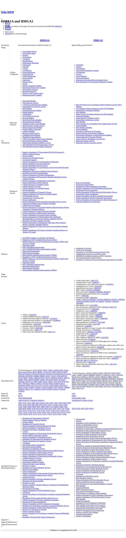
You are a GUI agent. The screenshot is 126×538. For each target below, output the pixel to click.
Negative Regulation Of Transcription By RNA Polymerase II (43, 152)
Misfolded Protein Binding (32, 137)
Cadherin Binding (29, 131)
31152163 (104, 294)
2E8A (37, 403)
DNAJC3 (63, 374)
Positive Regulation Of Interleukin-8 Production (39, 181)
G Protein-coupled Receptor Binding (35, 105)
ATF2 (109, 373)
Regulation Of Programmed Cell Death (36, 418)
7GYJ (39, 412)
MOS (36, 382)
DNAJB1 (42, 374)
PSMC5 (39, 384)
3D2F (69, 403)
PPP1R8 (80, 384)
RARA (107, 384)
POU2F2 (112, 383)
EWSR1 (91, 377)
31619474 (32, 315)
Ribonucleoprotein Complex (32, 95)
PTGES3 (45, 384)
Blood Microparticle (29, 91)
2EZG (87, 408)
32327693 (93, 305)
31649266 (91, 339)
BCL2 (35, 372)
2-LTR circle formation (84, 250)
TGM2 (44, 387)
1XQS (29, 403)
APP (105, 373)
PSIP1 (97, 384)
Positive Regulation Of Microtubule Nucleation (39, 213)
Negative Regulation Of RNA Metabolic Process (39, 490)
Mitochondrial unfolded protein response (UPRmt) (40, 255)
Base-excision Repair (83, 183)
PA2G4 (88, 383)
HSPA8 (30, 380)
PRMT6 (92, 384)
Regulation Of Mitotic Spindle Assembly (36, 221)
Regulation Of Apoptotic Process (34, 424)
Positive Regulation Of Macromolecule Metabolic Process (42, 433)
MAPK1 (98, 381)
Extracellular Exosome (30, 89)
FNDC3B (60, 376)
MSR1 (40, 382)
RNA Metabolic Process (84, 478)
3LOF (25, 405)
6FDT (24, 408)
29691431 (93, 298)
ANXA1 (89, 373)
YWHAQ (62, 389)
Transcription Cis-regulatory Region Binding (91, 493)
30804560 (84, 296)
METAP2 (105, 381)
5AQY (65, 405)
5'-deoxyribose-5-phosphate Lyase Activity (90, 139)
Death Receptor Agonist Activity (34, 126)
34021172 (38, 330)
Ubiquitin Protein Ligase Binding (34, 124)
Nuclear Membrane (82, 78)
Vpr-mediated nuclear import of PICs (88, 258)
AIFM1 (39, 370)
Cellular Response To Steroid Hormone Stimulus (39, 211)
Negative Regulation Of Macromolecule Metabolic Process (43, 456)
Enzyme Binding (28, 118)
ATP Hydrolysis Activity (31, 116)
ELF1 (79, 377)
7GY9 (43, 410)
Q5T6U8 (90, 400)
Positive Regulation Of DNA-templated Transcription (94, 198)
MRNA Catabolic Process (31, 154)
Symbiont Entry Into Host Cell (33, 198)
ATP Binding (27, 114)
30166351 (95, 282)
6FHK (29, 408)
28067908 (46, 322)
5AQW (55, 405)
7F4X (54, 408)
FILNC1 (54, 376)
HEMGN (54, 378)
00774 (20, 396)
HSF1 (26, 380)
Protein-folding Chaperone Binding (35, 420)
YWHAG (55, 389)
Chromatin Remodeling (84, 514)
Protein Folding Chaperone (32, 129)
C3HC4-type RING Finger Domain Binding (37, 139)
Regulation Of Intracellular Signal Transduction (39, 517)
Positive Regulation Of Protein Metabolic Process (39, 479)
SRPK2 (100, 386)
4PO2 (41, 405)
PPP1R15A (26, 384)
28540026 (56, 320)
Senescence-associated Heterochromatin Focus (92, 80)
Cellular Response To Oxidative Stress (36, 184)
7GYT (35, 414)
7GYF (20, 412)
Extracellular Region (30, 51)
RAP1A (62, 384)
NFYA (120, 381)
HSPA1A (45, 40)
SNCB (51, 385)
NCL (110, 381)
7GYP (68, 412)
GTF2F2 (98, 377)
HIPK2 (110, 377)
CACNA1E (47, 372)
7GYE (67, 410)
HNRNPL (120, 379)
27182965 (97, 332)
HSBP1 (20, 380)
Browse (7, 24)
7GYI (35, 412)
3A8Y (47, 403)
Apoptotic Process (29, 477)
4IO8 (33, 405)
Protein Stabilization (29, 200)
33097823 (97, 288)
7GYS (30, 414)
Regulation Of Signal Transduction (34, 502)
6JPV (42, 408)
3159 (73, 393)
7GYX (55, 414)
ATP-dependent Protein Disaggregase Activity (38, 145)
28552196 (79, 360)
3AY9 (60, 403)
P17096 (83, 400)
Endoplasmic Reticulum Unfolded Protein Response (40, 171)
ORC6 (83, 383)
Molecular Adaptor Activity (85, 141)
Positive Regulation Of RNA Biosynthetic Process (93, 450)
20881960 (107, 299)
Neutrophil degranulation (31, 251)
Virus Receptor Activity (31, 103)
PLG (67, 382)
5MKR (56, 407)
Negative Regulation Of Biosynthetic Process (38, 452)
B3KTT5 (27, 400)
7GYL (48, 412)
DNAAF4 (21, 374)
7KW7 (60, 414)
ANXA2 (95, 373)
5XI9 (65, 407)
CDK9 (53, 372)
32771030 (47, 326)
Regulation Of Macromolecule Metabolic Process (39, 439)
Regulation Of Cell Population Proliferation (91, 503)
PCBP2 (99, 383)
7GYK (43, 412)
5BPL (38, 407)
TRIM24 (67, 387)
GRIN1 (30, 378)
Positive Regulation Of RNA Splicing (35, 183)
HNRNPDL (112, 379)
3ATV (56, 403)
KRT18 (51, 380)
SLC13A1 (39, 385)
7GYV (44, 414)
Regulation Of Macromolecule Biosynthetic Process (40, 498)
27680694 (96, 290)
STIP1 (20, 387)
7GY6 (29, 410)
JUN (88, 381)
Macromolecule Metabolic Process (87, 491)
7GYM (53, 412)
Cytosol (25, 69)
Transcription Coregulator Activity (87, 118)
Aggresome (26, 80)
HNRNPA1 (88, 379)
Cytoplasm (26, 59)
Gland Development (83, 501)
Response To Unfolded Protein (33, 158)
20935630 (92, 292)
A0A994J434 (76, 400)
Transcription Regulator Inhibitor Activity (37, 143)
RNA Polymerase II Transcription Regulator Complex (94, 82)
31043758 (89, 290)
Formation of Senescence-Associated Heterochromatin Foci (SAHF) (99, 260)
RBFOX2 (119, 384)
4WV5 (45, 405)
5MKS (61, 407)
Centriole (26, 67)
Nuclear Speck (27, 82)
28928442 (90, 332)
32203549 (97, 286)
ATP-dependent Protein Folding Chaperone (37, 146)
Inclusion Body (28, 78)
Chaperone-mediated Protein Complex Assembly (39, 204)
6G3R (34, 408)
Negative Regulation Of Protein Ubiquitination (38, 175)
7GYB (52, 410)
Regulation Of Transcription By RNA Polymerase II (93, 467)
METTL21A (29, 382)
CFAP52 (59, 372)
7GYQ (20, 414)
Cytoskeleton (27, 70)
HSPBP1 (37, 380)
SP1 (93, 386)
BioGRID (8, 34)
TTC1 (32, 389)
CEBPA (79, 375)
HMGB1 (116, 377)
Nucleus (25, 55)
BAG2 (20, 372)
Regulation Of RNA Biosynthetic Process (90, 436)
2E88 (33, 403)
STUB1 (25, 387)
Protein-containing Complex (32, 86)
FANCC (48, 376)
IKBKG (42, 380)
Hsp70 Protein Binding (30, 469)
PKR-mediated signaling (31, 253)
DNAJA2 (28, 374)
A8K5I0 (21, 400)
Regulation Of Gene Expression (87, 190)
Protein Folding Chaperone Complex (35, 435)
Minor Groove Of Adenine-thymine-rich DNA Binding (94, 114)
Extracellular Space (29, 53)
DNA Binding (80, 112)
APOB (56, 370)
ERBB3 (42, 376)
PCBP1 (94, 383)
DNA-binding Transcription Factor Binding (90, 507)
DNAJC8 (119, 375)
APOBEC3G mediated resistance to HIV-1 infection (93, 256)
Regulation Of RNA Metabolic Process (89, 423)
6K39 (46, 408)
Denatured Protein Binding (32, 122)
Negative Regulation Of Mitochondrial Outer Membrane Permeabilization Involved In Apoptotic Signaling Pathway (42, 218)
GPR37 (25, 378)
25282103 (115, 301)
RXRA (89, 386)
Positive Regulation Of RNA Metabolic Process (92, 469)
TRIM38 (21, 389)
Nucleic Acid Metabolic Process (87, 425)
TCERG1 (38, 387)
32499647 (91, 336)
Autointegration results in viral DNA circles (91, 254)
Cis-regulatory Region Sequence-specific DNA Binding (95, 108)
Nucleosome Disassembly (85, 184)
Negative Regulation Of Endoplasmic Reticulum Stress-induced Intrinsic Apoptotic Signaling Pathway (44, 223)
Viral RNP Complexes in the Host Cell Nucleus (39, 238)
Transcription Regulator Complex (87, 70)
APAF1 (45, 370)
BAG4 (30, 372)
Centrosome (27, 65)
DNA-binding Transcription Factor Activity (90, 505)
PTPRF (56, 384)
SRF (96, 386)
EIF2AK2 (21, 376)
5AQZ (20, 407)
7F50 (62, 408)
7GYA (48, 410)
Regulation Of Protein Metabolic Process (36, 468)
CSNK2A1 (98, 375)
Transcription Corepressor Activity (34, 107)
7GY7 (34, 410)
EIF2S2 (74, 377)
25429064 (79, 303)
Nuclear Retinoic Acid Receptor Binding (89, 133)
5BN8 (29, 407)
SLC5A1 (46, 385)
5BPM (43, 407)
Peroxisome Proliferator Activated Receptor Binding (94, 135)
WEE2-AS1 (80, 388)
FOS (65, 376)
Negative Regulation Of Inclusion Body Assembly (40, 215)
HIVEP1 (60, 378)
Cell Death (26, 492)
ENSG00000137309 (79, 398)
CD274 (117, 373)
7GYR (25, 414)
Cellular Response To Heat (32, 186)
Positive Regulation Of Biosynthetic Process (38, 454)
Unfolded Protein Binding (31, 135)
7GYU (39, 414)
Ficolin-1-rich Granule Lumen (33, 93)
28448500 (100, 347)
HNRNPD (104, 379)
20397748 (93, 301)
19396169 (121, 299)
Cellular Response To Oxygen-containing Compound (40, 500)
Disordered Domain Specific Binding (35, 141)
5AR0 (25, 407)
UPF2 (74, 388)
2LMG (42, 403)
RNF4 (84, 386)
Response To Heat (29, 483)
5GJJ (51, 407)
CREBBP (91, 375)
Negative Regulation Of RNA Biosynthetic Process (40, 508)
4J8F (36, 405)
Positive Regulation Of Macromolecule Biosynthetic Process (96, 192)
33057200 (101, 322)
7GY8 (38, 410)
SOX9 (61, 385)
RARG (112, 384)
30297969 (104, 337)
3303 (20, 393)
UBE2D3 (37, 389)
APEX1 (50, 370)
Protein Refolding (29, 190)
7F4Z (59, 408)
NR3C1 (50, 382)
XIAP (43, 389)
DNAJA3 (35, 374)
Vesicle (25, 84)
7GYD (62, 410)
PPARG (74, 384)
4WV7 (50, 405)
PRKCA (33, 384)
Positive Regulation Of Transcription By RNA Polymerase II (96, 200)
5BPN (48, 407)
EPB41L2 (85, 377)
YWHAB (48, 389)
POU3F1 (118, 383)
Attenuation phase (29, 245)
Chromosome (80, 72)
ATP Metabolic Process (30, 196)
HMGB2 (75, 379)
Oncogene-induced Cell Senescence (88, 202)
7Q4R (64, 414)
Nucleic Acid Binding (83, 516)
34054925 (92, 299)
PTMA (51, 384)
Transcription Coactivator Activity (87, 120)
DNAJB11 (49, 374)
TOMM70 (50, 387)
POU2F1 (105, 383)
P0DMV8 (34, 400)
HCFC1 (47, 378)
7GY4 (20, 410)
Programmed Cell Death (31, 489)
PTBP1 (102, 384)
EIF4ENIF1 (29, 376)
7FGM (67, 408)
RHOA (28, 385)
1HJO (20, 403)
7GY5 (25, 410)
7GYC (57, 410)
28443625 (88, 343)
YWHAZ (21, 391)
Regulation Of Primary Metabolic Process (37, 430)
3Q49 (29, 405)
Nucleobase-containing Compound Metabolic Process (94, 446)
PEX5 (60, 382)
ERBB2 (36, 376)
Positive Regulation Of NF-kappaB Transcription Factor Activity (44, 202)
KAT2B (92, 381)
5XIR (20, 408)
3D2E (65, 403)
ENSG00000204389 (25, 398)
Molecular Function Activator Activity (89, 143)
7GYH (30, 412)
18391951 (114, 299)
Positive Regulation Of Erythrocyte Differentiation (40, 194)
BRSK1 (40, 372)
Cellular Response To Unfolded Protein (36, 188)
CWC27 (113, 375)
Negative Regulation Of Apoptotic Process (37, 192)
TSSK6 (27, 389)
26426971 (106, 292)
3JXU (20, 405)
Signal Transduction (29, 471)
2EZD (74, 408)
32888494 (93, 311)
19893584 (79, 301)
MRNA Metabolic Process (85, 489)
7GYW (49, 414)
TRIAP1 (61, 387)
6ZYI (50, 408)
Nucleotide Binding (29, 101)
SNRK (56, 385)
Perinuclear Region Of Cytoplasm (34, 88)
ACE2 (35, 370)
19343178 (85, 299)
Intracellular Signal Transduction (87, 194)
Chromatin (79, 65)
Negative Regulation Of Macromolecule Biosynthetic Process (43, 473)
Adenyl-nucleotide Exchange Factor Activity (38, 475)
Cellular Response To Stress (32, 458)
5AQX (60, 405)
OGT (55, 382)
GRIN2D (37, 378)
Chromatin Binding (82, 116)
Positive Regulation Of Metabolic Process (37, 428)
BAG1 (66, 370)
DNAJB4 (56, 374)
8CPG (92, 408)
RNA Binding (27, 108)
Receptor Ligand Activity (31, 133)
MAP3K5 (62, 380)
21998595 (101, 301)
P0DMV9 (41, 400)
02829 (74, 396)
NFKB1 (115, 381)
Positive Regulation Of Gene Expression (36, 164)
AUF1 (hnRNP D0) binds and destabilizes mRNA (39, 249)
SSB (105, 386)
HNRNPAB (96, 379)
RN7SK (79, 386)
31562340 (99, 299)
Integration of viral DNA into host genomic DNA (92, 252)
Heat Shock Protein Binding (32, 120)
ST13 (65, 385)
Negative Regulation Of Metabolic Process (37, 437)
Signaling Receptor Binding (32, 110)
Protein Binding (28, 112)
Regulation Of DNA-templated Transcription (91, 186)
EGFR (69, 374)
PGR (63, 382)
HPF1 (74, 381)
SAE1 (33, 385)
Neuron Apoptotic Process (31, 511)
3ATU (51, 403)
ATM (113, 373)
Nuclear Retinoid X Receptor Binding (89, 137)
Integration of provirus (83, 248)
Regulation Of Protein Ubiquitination (35, 173)
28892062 (99, 292)
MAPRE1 (21, 382)
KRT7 (56, 380)
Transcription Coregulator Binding (87, 110)
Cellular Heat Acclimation (31, 205)
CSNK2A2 (106, 375)
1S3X (24, 403)
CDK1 (74, 375)
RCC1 (74, 386)
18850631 (58, 26)
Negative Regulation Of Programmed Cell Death (39, 426)
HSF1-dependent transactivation (33, 247)
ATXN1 (61, 370)
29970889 (109, 328)
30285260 (37, 324)
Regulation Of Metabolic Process (34, 449)
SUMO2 (31, 387)
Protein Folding (28, 156)
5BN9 (34, 407)
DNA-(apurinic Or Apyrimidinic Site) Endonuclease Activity (96, 124)
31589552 (94, 320)
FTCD (20, 378)
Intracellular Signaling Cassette (33, 462)
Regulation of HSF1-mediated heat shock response (40, 240)
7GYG (25, 412)
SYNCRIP (115, 386)
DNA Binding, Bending (84, 127)
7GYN (58, 412)
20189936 (86, 301)
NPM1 (74, 383)
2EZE (78, 408)
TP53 (56, 387)
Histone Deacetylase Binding (32, 127)
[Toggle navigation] (2, 18)
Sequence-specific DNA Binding (87, 512)
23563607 (108, 301)
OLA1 (79, 383)
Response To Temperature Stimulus (35, 509)
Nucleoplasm (27, 57)
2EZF (82, 408)
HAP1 (42, 378)
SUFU (109, 386)
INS (47, 380)
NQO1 (45, 382)
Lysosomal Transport (30, 160)
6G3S (38, 408)
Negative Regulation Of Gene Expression (90, 510)
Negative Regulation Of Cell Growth (35, 165)
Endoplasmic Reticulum (31, 63)
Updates (8, 29)
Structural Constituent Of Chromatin (88, 131)
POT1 (20, 384)
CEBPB (85, 375)
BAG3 (25, 372)
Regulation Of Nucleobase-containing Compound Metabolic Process (46, 506)
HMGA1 (98, 40)
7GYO (63, 412)
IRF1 (84, 381)
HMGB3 (81, 379)
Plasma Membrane (29, 72)
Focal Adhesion (28, 74)
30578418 (96, 330)
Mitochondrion (28, 61)
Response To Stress (29, 466)
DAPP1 (65, 372)
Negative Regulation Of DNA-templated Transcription (94, 196)
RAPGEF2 (22, 385)
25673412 (105, 307)
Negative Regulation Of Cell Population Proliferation (41, 162)
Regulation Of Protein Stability (33, 481)
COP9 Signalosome (29, 76)
